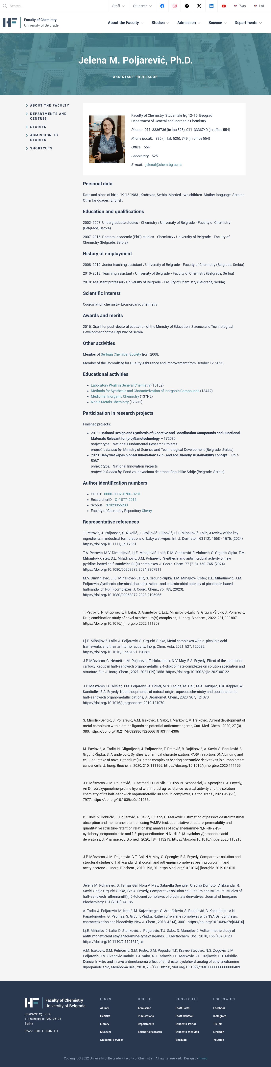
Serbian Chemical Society (121, 354)
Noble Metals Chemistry (110, 402)
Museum (105, 1031)
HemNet (105, 1016)
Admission (144, 1008)
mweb (203, 1058)
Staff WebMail (184, 1016)
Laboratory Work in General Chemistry (121, 385)
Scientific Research (150, 1031)
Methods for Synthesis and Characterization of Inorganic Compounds (145, 391)
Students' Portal (186, 1024)
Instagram (219, 1016)
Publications (146, 1016)
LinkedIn (218, 1031)
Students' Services (111, 1039)
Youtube (218, 1039)
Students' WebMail (187, 1031)
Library (104, 1024)
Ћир (240, 6)
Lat (259, 6)
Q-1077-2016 (125, 499)
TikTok (217, 1024)
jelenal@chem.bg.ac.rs (163, 165)
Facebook (219, 1008)
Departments (146, 1024)
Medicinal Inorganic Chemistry (115, 396)
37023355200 (117, 505)
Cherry (147, 511)
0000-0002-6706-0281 (122, 494)
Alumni (104, 1008)
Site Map (181, 1039)
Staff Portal (183, 1008)
